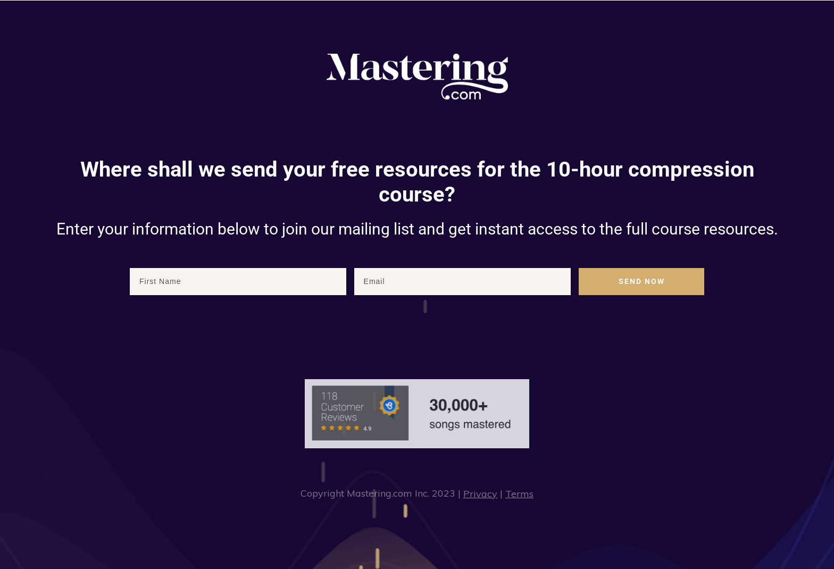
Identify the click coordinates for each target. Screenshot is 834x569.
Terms (519, 494)
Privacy (480, 494)
